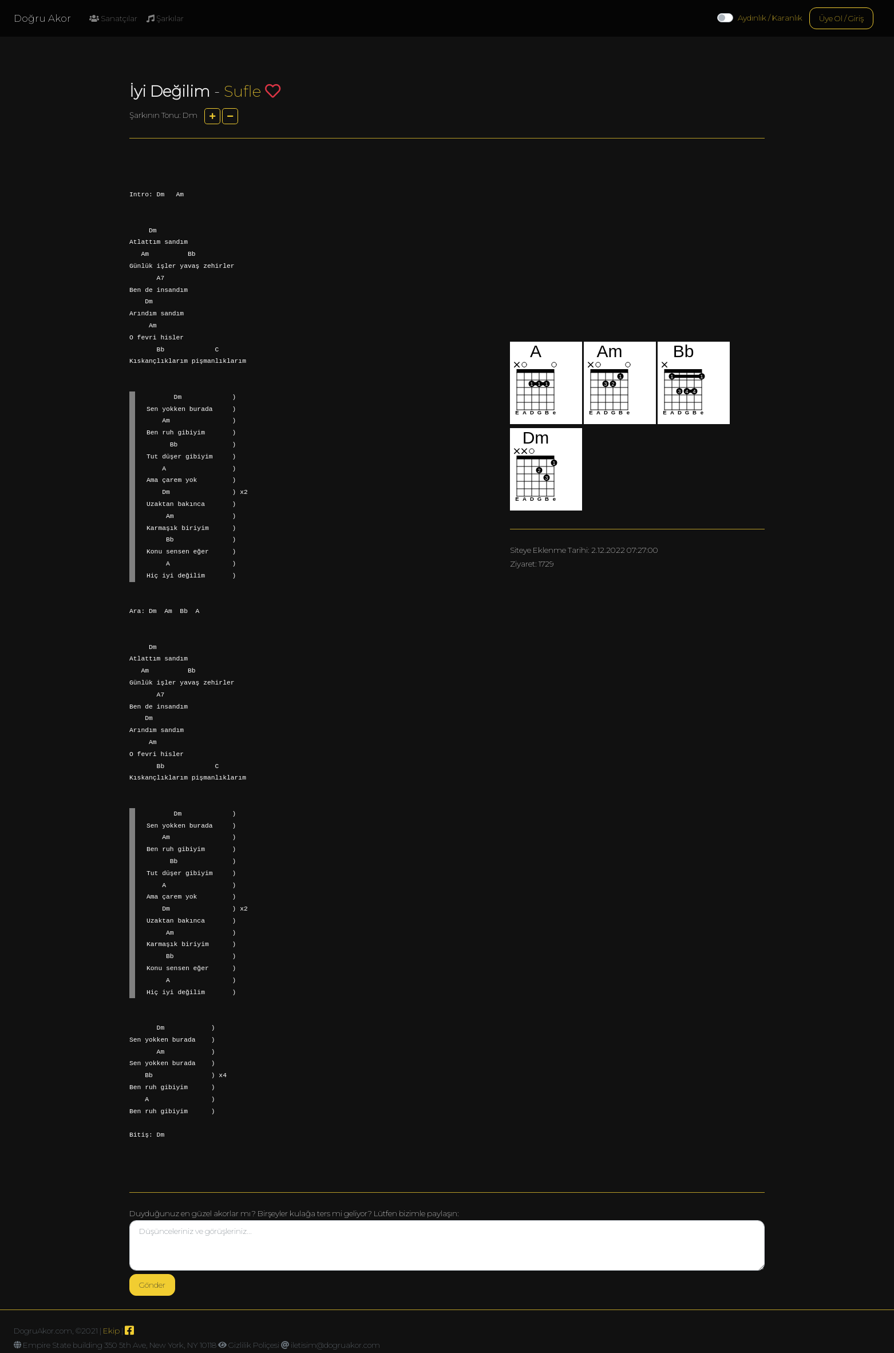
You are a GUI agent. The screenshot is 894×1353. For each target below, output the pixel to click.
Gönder (152, 1284)
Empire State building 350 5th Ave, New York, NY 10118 (119, 1345)
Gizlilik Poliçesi (253, 1345)
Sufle (242, 91)
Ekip (111, 1330)
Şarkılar (165, 18)
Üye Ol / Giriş (841, 18)
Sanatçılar (113, 18)
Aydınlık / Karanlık (770, 17)
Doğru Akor (42, 18)
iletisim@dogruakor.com (335, 1345)
